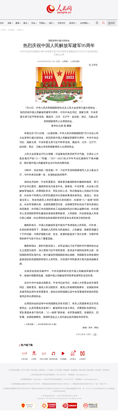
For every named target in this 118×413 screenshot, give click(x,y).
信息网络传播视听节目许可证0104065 (16, 388)
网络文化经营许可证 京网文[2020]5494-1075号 (48, 388)
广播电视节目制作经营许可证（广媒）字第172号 (89, 384)
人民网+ (34, 354)
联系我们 (106, 370)
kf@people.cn (37, 379)
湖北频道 (11, 30)
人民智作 (82, 354)
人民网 (2, 30)
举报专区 (61, 23)
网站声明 (82, 370)
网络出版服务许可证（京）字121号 (79, 388)
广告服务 (50, 370)
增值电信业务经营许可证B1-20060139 (55, 384)
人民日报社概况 (14, 370)
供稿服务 (66, 370)
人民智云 (73, 354)
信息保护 (98, 370)
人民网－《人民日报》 (71, 61)
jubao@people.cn (82, 375)
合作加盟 (58, 370)
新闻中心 (20, 30)
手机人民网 (44, 354)
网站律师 (90, 370)
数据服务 (74, 370)
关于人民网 (25, 370)
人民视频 (63, 354)
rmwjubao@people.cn (90, 379)
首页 (2, 23)
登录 (113, 23)
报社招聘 (34, 370)
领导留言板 (53, 354)
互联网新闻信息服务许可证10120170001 (25, 384)
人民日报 (24, 354)
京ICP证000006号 (99, 388)
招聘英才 (42, 370)
